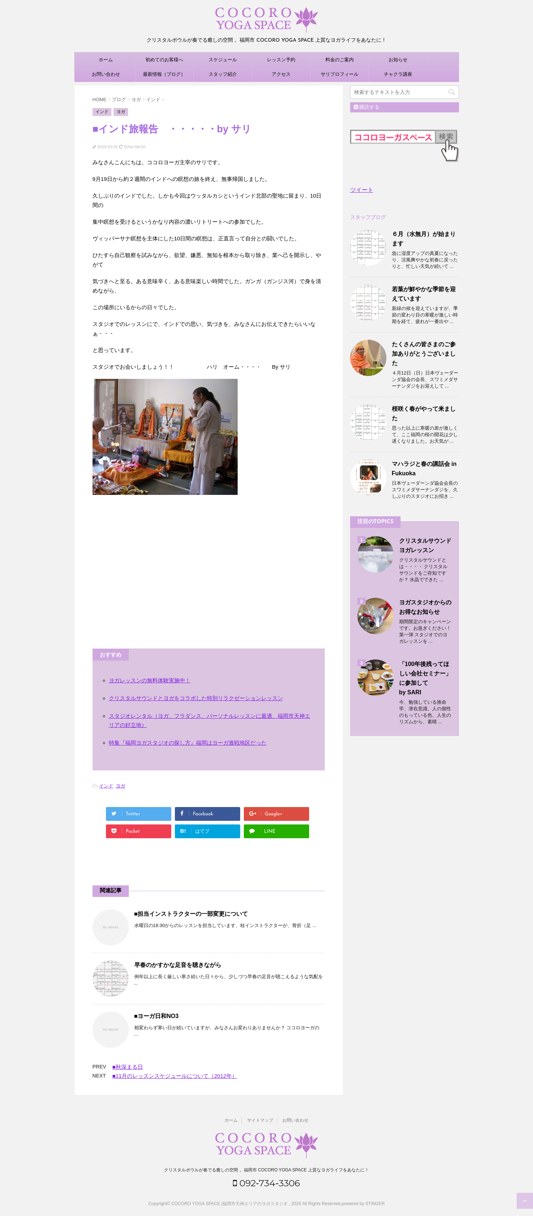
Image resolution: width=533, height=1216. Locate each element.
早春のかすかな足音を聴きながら (177, 965)
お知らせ (398, 59)
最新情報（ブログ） (164, 74)
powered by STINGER (363, 1203)
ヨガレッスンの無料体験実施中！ (149, 680)
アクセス (281, 74)
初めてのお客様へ (164, 59)
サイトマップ (260, 1120)
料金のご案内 (339, 59)
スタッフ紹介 (223, 74)
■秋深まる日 (127, 1067)
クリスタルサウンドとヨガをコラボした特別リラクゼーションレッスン (196, 698)
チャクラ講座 (398, 74)
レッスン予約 (281, 59)
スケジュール (223, 59)
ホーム (106, 59)
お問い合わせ (106, 74)
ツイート (361, 190)
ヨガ (120, 786)
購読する (367, 107)
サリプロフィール (339, 74)
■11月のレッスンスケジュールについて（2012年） (174, 1076)
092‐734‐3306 (266, 1183)
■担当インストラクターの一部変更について (191, 914)
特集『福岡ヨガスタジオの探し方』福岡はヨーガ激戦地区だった (188, 743)
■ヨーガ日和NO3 (156, 1016)
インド (106, 786)
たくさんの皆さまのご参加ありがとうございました (424, 353)
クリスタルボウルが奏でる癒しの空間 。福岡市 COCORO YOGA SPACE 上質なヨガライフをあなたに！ (266, 1169)
